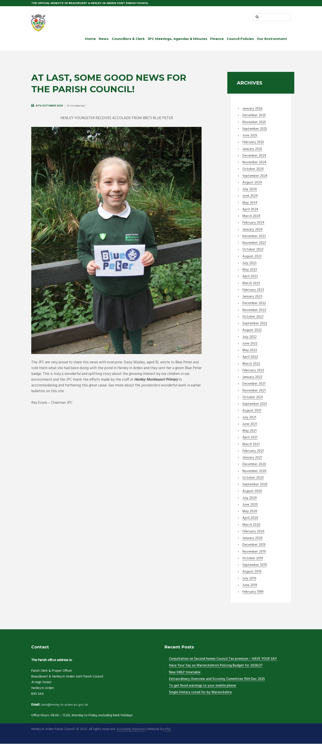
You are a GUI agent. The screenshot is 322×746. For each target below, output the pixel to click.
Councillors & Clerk (128, 41)
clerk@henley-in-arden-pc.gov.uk (69, 707)
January (252, 111)
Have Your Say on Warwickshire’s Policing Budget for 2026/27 (216, 668)
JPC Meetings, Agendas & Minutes (177, 41)
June (249, 138)
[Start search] (257, 18)
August (252, 185)
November (254, 124)
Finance (217, 41)
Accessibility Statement (133, 732)
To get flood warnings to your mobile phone (202, 688)
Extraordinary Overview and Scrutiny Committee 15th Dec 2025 (217, 681)
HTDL (174, 732)
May (249, 205)
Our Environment (272, 41)
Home (90, 41)
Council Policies (240, 41)
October (253, 171)
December (254, 118)
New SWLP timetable (184, 674)
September (254, 131)
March (251, 218)
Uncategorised (77, 108)
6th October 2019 (49, 108)
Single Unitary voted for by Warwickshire (200, 695)
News (104, 41)
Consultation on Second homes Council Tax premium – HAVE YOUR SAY (223, 661)
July (249, 191)
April (250, 211)
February (253, 144)
